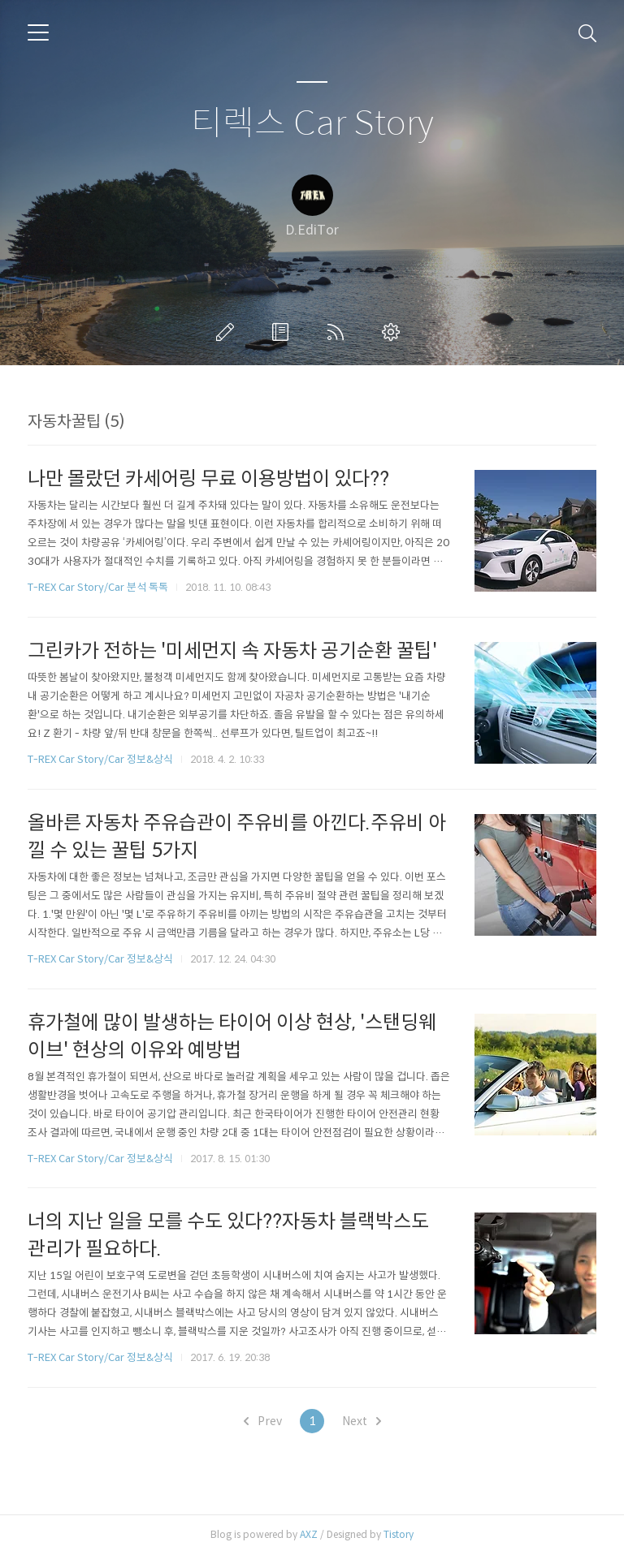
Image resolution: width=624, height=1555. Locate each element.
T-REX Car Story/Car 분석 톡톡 (98, 587)
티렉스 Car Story (312, 124)
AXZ (309, 1534)
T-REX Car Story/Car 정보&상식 (100, 759)
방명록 (283, 332)
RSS (338, 332)
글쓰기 (228, 332)
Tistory (399, 1534)
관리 (394, 332)
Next (361, 1421)
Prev (263, 1421)
